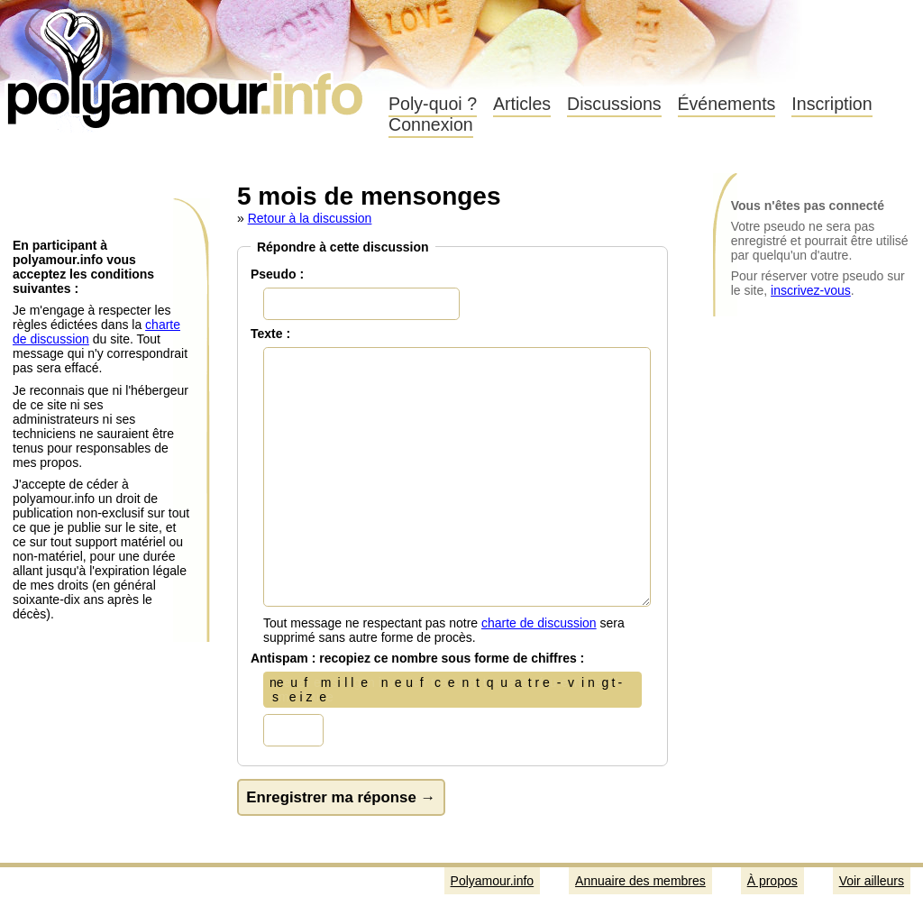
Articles (522, 104)
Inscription (831, 104)
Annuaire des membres (640, 881)
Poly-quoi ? (432, 104)
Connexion (430, 124)
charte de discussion (539, 623)
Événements (727, 104)
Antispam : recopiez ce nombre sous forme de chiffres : (417, 658)
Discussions (614, 104)
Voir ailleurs (871, 881)
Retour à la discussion (310, 218)
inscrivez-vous (811, 290)
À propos (772, 881)
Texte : (270, 333)
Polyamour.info (187, 63)
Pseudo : (277, 274)
